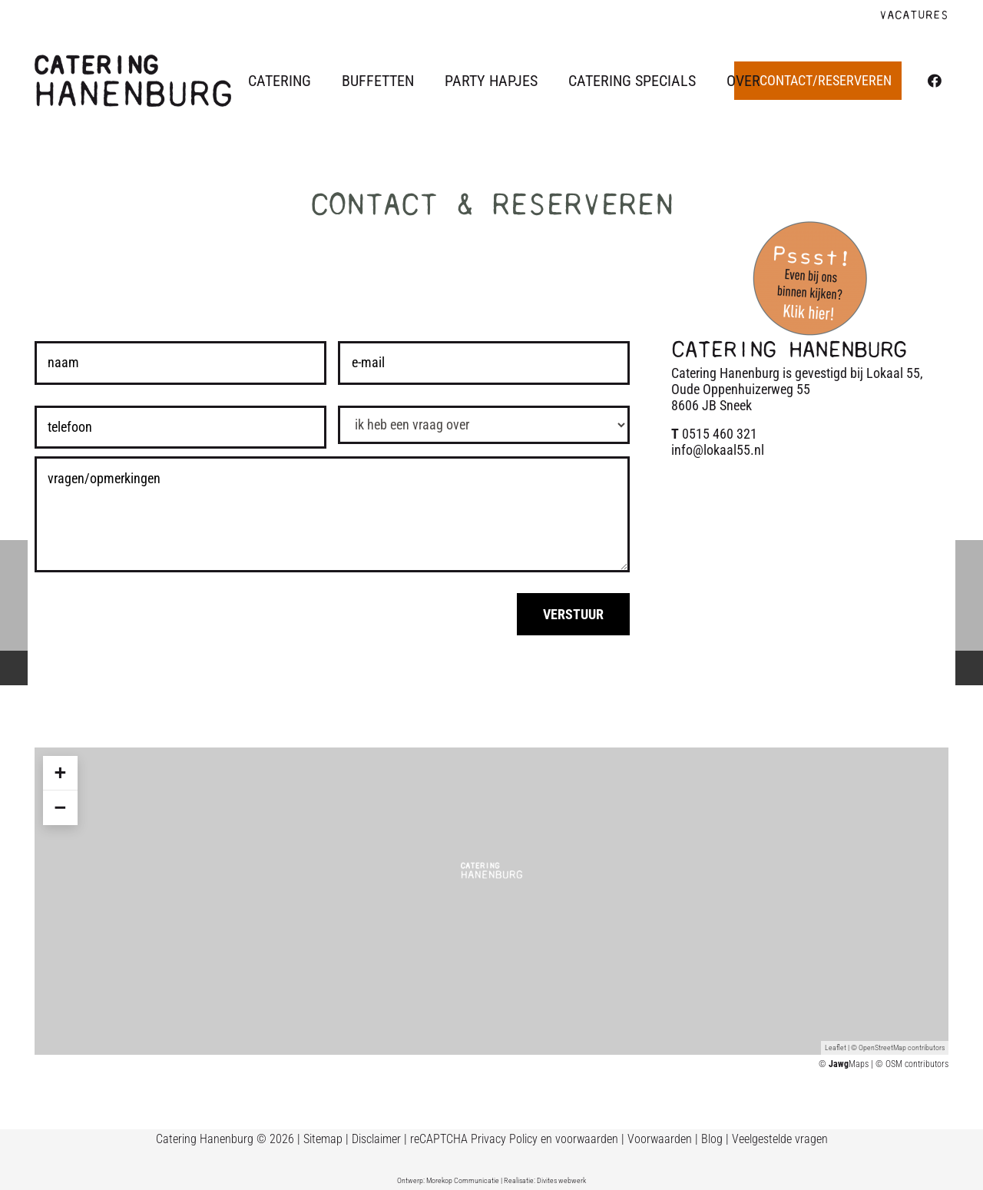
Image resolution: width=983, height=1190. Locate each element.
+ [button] (60, 772)
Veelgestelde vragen (780, 1139)
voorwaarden (586, 1139)
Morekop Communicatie (462, 1180)
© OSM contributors (911, 1064)
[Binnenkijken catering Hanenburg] (809, 278)
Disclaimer (376, 1139)
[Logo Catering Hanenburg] (133, 80)
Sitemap (323, 1139)
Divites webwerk (561, 1180)
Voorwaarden (659, 1139)
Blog (712, 1139)
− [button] (60, 807)
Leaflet (835, 1047)
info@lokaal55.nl (717, 450)
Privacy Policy (504, 1139)
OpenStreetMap (882, 1047)
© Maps (844, 1064)
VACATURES (913, 15)
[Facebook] (934, 80)
